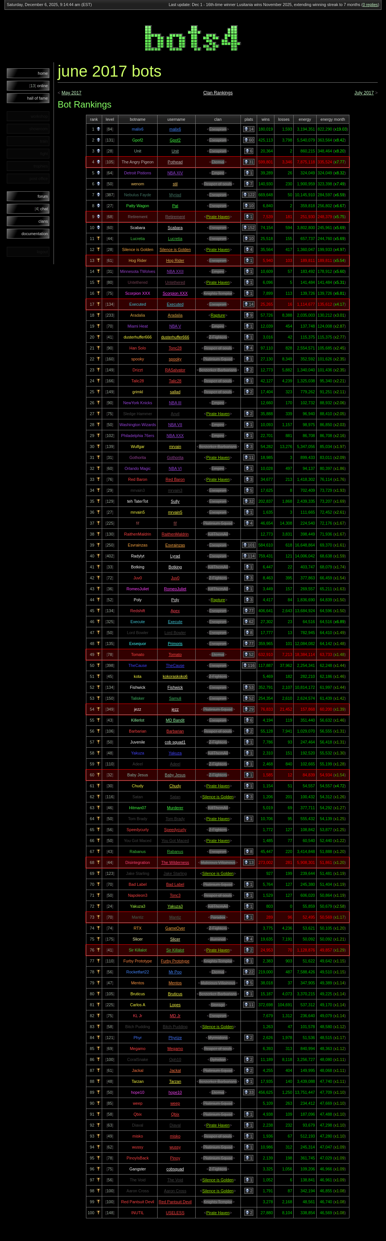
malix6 (175, 129)
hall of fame (37, 98)
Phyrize (175, 1037)
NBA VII (175, 424)
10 (249, 205)
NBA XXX (175, 435)
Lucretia (175, 238)
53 (249, 687)
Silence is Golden (175, 249)
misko (175, 1136)
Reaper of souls (218, 184)
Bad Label (175, 884)
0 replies (370, 4)
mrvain (175, 446)
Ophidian (218, 1059)
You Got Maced (175, 840)
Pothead (175, 162)
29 (249, 709)
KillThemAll (218, 534)
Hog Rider (175, 260)
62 (249, 621)
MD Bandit (175, 720)
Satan (175, 796)
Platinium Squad (218, 359)
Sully (175, 501)
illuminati (217, 939)
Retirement (175, 216)
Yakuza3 (175, 906)
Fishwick (175, 687)
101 (249, 545)
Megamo (175, 1048)
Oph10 (175, 1059)
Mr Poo (174, 972)
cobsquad (175, 1169)
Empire (217, 173)
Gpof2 (175, 140)
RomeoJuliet (175, 589)
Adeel (175, 764)
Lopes (175, 1004)
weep (175, 1103)
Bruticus (175, 994)
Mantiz (175, 917)
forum (43, 196)
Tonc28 (174, 348)
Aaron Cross (175, 1191)
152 (249, 227)
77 (249, 610)
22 (249, 972)
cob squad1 (175, 742)
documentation (34, 233)
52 (249, 654)
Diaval (175, 1125)
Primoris (175, 643)
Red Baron (175, 479)
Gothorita (175, 457)
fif (175, 523)
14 (249, 129)
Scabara (175, 227)
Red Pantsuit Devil (175, 1201)
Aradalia (175, 315)
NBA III (175, 402)
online (38, 85)
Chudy (175, 786)
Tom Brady (175, 818)
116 (249, 665)
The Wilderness (175, 862)
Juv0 (175, 578)
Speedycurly (175, 829)
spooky (175, 359)
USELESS (175, 1212)
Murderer (175, 807)
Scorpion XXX (174, 293)
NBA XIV (175, 173)
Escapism (218, 129)
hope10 (175, 1092)
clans (43, 221)
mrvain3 (175, 490)
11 (249, 457)
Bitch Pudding (175, 1026)
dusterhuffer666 (175, 337)
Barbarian (175, 731)
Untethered (175, 282)
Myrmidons (218, 1037)
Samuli (175, 698)
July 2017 (364, 92)
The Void (175, 1180)
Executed (175, 304)
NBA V (175, 326)
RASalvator (175, 370)
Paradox (217, 917)
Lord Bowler (175, 632)
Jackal (175, 1070)
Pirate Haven (218, 216)
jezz (175, 709)
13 (249, 862)
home (43, 73)
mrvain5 (175, 512)
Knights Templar (218, 293)
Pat (175, 205)
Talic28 (175, 381)
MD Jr (175, 1015)
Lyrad (175, 556)
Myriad (175, 194)
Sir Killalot (175, 950)
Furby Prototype (175, 961)
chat (41, 208)
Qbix (175, 1114)
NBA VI (174, 468)
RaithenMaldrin (175, 534)
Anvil (175, 413)
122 (249, 194)
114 (249, 556)
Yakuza (175, 753)
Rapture (218, 315)
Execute (175, 621)
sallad (175, 392)
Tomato (175, 654)
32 (249, 501)
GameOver (175, 928)
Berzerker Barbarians (218, 370)
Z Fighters (218, 337)
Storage (218, 1004)
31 (249, 162)
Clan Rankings (218, 92)
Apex (175, 610)
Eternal (217, 162)
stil (175, 184)
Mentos (175, 983)
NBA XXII (175, 271)
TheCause (175, 665)
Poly (175, 599)
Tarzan (175, 1081)
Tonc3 (175, 895)
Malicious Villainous (218, 862)
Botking (175, 567)
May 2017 (71, 92)
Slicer (175, 939)
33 (249, 1092)
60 (249, 140)
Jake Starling (175, 873)
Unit (175, 151)
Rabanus (175, 851)
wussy (175, 1147)
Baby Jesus (175, 775)
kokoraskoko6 (175, 676)
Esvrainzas (175, 545)
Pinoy (175, 1158)
